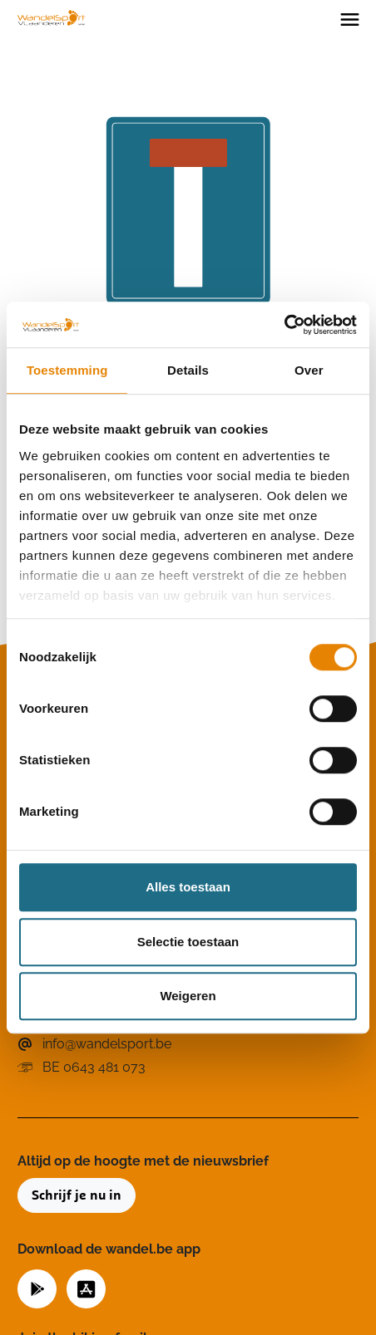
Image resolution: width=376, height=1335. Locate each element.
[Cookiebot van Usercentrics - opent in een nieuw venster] (284, 325)
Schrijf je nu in (76, 1195)
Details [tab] (188, 370)
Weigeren (187, 996)
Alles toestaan (188, 887)
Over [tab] (309, 370)
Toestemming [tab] (67, 370)
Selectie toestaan (188, 942)
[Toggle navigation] (349, 18)
